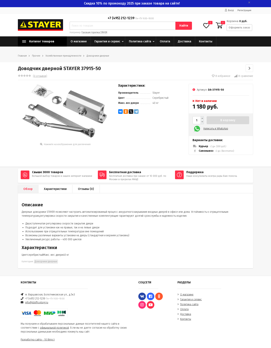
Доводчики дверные (98, 55)
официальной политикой (54, 327)
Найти (183, 25)
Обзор (28, 189)
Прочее (36, 55)
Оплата (165, 41)
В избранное (221, 76)
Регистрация (244, 10)
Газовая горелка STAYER (94, 32)
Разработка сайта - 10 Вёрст (38, 339)
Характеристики (55, 189)
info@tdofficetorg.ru (36, 302)
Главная (22, 55)
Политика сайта (140, 41)
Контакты (205, 41)
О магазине (79, 41)
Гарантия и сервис (107, 41)
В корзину (227, 120)
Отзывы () (86, 189)
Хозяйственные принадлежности (63, 55)
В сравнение (243, 76)
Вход (229, 10)
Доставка (184, 41)
